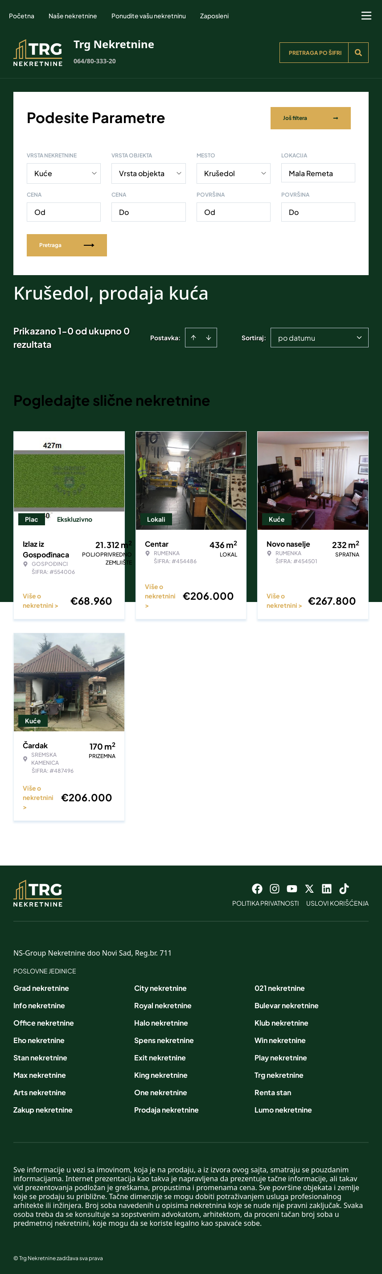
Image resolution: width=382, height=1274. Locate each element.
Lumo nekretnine (283, 1108)
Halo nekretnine (161, 1021)
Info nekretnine (39, 1003)
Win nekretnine (280, 1038)
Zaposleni (214, 16)
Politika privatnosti (265, 901)
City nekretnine (160, 986)
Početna (21, 16)
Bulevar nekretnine (287, 1003)
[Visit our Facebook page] (257, 887)
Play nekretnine (281, 1055)
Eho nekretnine (39, 1038)
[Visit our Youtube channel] (292, 887)
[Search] (358, 52)
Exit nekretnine (160, 1055)
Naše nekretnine (73, 16)
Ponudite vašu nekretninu (148, 16)
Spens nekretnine (164, 1038)
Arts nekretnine (39, 1090)
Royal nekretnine (163, 1003)
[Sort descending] (208, 336)
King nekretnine (161, 1073)
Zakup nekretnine (43, 1108)
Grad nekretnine (41, 986)
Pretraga (66, 243)
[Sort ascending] (193, 336)
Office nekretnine (43, 1021)
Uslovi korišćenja (337, 901)
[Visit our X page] (309, 887)
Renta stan (273, 1090)
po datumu (296, 336)
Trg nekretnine (279, 1073)
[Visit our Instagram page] (274, 887)
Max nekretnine (39, 1073)
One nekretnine (160, 1090)
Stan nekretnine (40, 1055)
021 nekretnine (280, 986)
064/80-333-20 (95, 61)
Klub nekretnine (281, 1021)
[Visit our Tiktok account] (344, 887)
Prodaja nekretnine (166, 1108)
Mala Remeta (311, 171)
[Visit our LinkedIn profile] (326, 887)
